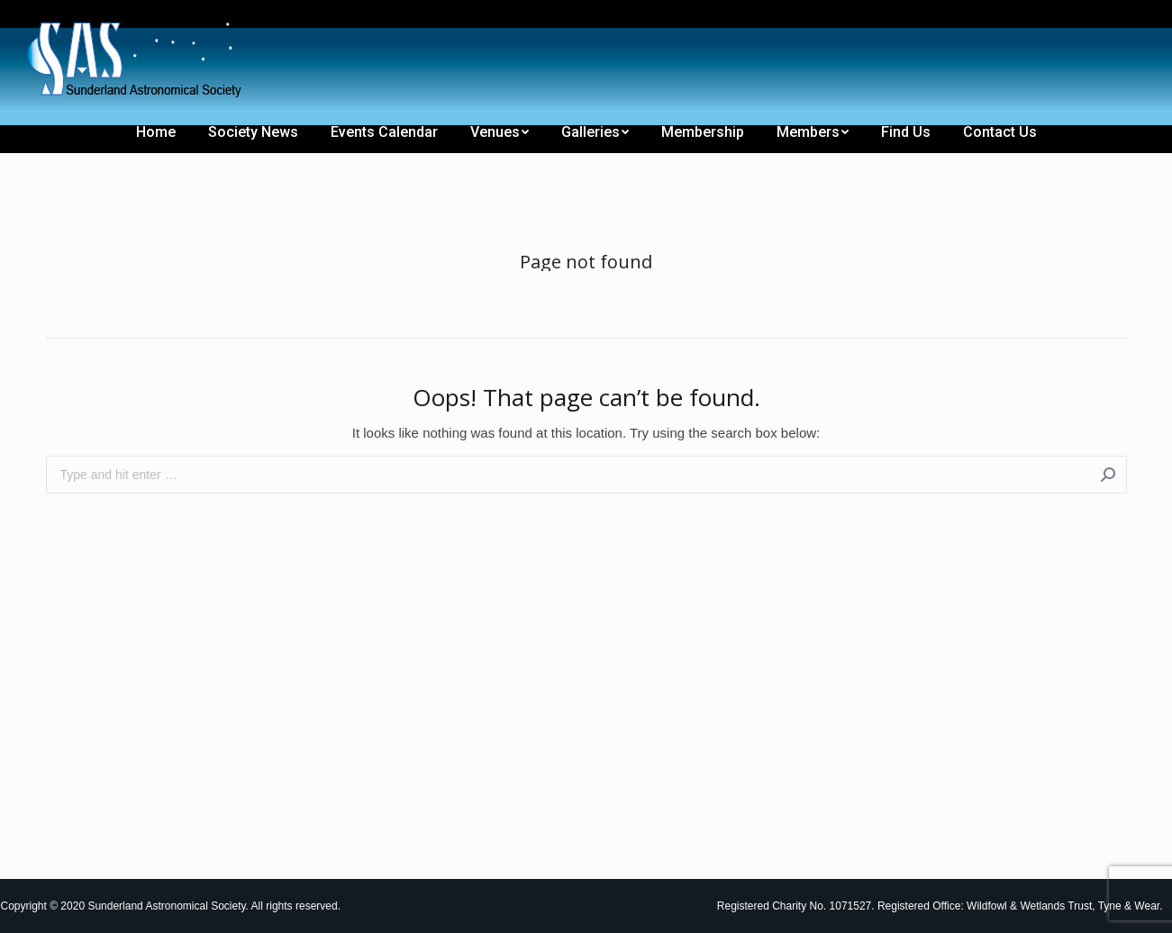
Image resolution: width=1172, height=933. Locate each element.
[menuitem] (57, 16)
